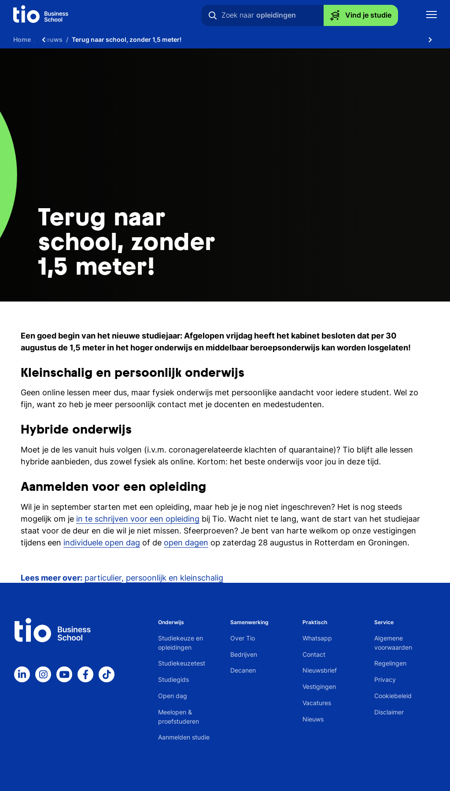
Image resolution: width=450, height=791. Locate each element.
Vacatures (316, 702)
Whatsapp (317, 638)
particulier (103, 577)
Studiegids (173, 679)
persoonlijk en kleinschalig (174, 577)
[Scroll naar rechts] (430, 39)
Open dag (172, 695)
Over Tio (242, 638)
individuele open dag (101, 542)
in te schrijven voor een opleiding (137, 518)
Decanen (243, 670)
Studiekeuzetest (181, 663)
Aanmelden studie (184, 737)
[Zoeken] (213, 15)
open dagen (186, 542)
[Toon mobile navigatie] (431, 15)
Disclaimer (389, 712)
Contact (313, 654)
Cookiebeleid (393, 695)
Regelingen (390, 663)
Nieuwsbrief (319, 670)
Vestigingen (319, 686)
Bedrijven (243, 654)
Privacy (385, 679)
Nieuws (313, 719)
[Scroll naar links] (43, 39)
